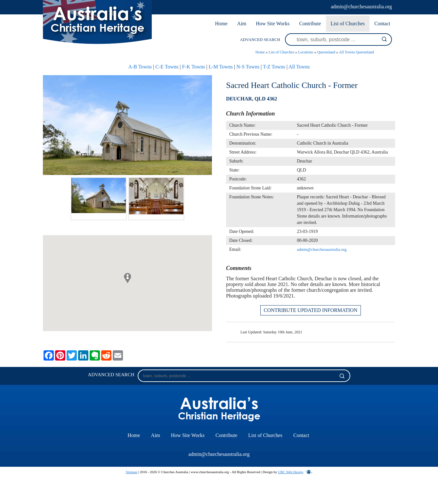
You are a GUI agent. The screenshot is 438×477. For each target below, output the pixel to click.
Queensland (326, 52)
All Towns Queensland (356, 52)
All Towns (299, 66)
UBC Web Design (290, 472)
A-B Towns (140, 66)
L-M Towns (221, 66)
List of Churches (348, 23)
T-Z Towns (274, 66)
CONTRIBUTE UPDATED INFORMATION (310, 310)
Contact (382, 23)
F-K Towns (193, 66)
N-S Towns (247, 66)
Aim (241, 23)
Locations (305, 52)
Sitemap (131, 472)
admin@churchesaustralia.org (361, 6)
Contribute (310, 23)
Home (221, 23)
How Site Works (272, 23)
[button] (127, 278)
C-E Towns (166, 66)
